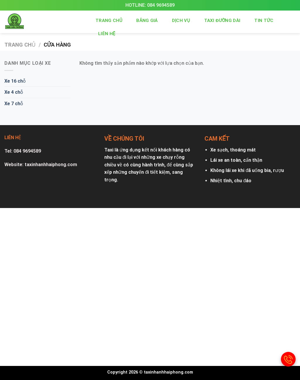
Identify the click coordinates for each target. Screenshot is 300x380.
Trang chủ (109, 20)
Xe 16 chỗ (15, 81)
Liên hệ (106, 33)
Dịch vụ (181, 20)
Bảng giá (147, 20)
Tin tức (263, 20)
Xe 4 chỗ (13, 92)
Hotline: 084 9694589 (150, 5)
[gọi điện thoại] (288, 359)
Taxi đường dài (222, 20)
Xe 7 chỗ (13, 103)
